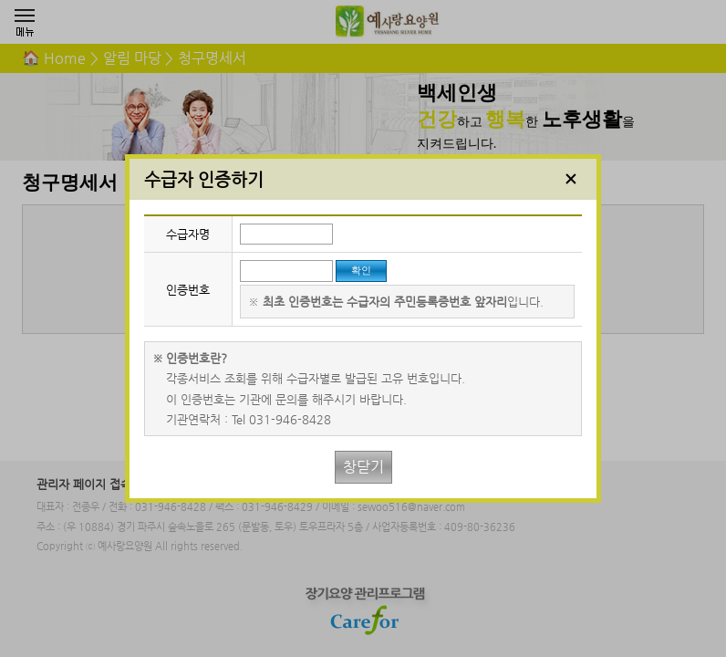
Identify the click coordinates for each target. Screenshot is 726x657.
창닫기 (363, 466)
